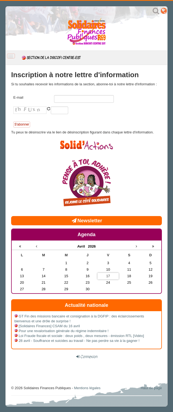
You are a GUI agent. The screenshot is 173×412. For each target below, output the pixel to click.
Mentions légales (87, 388)
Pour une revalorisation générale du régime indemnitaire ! (64, 331)
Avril (82, 246)
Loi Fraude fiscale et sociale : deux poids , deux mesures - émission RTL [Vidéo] (81, 336)
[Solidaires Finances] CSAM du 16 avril (49, 326)
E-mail (18, 97)
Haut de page (151, 388)
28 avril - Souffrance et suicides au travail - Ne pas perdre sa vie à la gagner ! (79, 341)
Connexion (88, 356)
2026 (92, 246)
